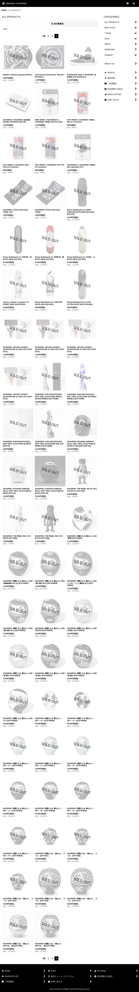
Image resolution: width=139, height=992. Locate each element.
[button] (133, 3)
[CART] (127, 3)
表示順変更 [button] (57, 24)
